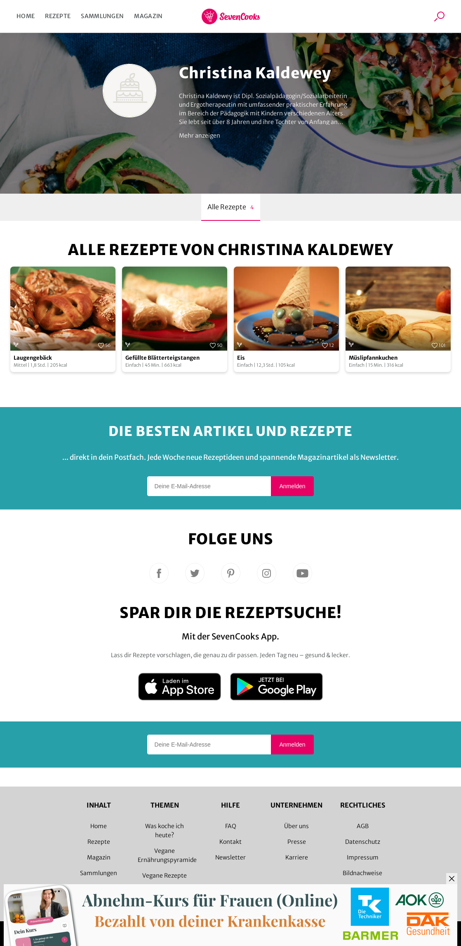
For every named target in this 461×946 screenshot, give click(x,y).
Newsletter (230, 857)
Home (25, 16)
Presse (296, 841)
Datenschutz (362, 841)
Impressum (363, 857)
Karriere (296, 857)
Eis (241, 357)
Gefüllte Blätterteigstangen (162, 357)
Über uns (296, 826)
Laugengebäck (33, 357)
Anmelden (292, 486)
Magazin (148, 16)
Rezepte (58, 16)
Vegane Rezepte (164, 875)
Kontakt (230, 841)
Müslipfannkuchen (373, 357)
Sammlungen (102, 16)
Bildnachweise (362, 873)
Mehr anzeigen (199, 135)
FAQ (230, 826)
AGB (363, 826)
